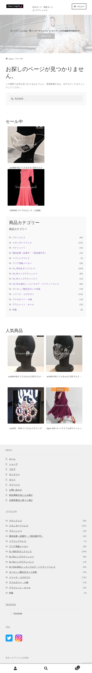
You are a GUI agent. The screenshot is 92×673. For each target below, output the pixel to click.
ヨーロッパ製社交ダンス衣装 (26, 289)
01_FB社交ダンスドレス (24, 268)
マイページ (14, 484)
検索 (46, 668)
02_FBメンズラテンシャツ (25, 273)
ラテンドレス (19, 237)
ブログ (12, 469)
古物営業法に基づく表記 (21, 500)
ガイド (12, 479)
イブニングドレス (21, 258)
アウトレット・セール (23, 304)
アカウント (15, 668)
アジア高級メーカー (22, 263)
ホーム (12, 459)
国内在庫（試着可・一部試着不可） (30, 253)
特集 (15, 309)
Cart (70, 666)
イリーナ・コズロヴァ (23, 294)
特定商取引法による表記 (21, 495)
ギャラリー (14, 474)
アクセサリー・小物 (22, 299)
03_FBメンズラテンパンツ (25, 278)
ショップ (13, 464)
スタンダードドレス (22, 242)
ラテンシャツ (19, 247)
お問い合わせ (15, 490)
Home (11, 58)
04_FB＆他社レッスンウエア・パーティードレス (36, 284)
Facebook (11, 604)
